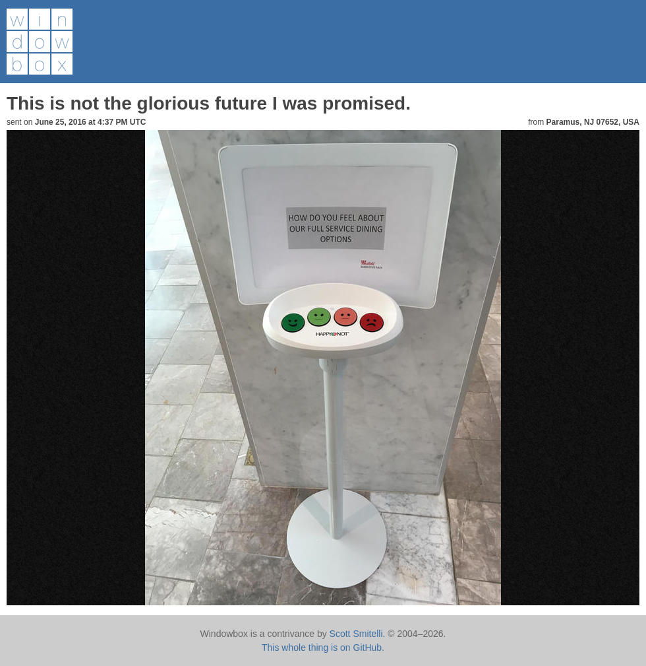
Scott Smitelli (356, 633)
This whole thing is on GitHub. (323, 647)
